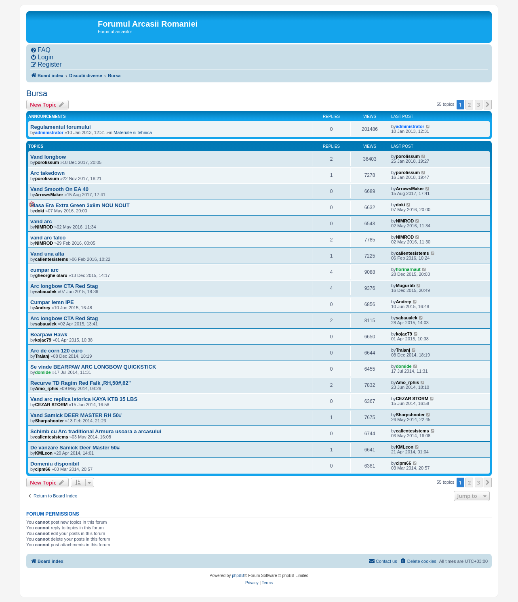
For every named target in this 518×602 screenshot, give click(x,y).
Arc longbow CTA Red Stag (64, 286)
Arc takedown (47, 173)
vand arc (41, 221)
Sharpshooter (49, 420)
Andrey (43, 307)
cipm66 (43, 469)
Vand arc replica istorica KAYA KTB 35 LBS (83, 399)
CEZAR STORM (51, 404)
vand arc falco (47, 238)
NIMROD (44, 226)
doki (39, 210)
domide (43, 372)
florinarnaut (408, 269)
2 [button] (469, 104)
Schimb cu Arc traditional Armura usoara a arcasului (95, 431)
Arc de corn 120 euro (56, 351)
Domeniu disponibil (54, 464)
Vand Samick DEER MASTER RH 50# (76, 415)
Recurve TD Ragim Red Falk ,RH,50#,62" (80, 383)
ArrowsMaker (49, 194)
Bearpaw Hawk (48, 334)
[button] (488, 104)
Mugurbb (405, 285)
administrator (49, 132)
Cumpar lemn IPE (52, 302)
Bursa (36, 93)
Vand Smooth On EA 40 (59, 189)
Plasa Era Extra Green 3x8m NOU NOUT (80, 205)
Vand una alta (47, 254)
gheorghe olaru (51, 275)
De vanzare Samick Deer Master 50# (75, 448)
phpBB (238, 575)
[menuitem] (40, 50)
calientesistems (51, 259)
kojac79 (43, 340)
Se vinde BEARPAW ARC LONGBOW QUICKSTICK (93, 367)
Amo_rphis (46, 388)
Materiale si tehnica (133, 132)
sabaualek (46, 291)
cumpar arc (44, 270)
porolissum (47, 162)
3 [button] (478, 104)
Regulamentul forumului (60, 127)
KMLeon (44, 453)
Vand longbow (48, 157)
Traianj (42, 356)
